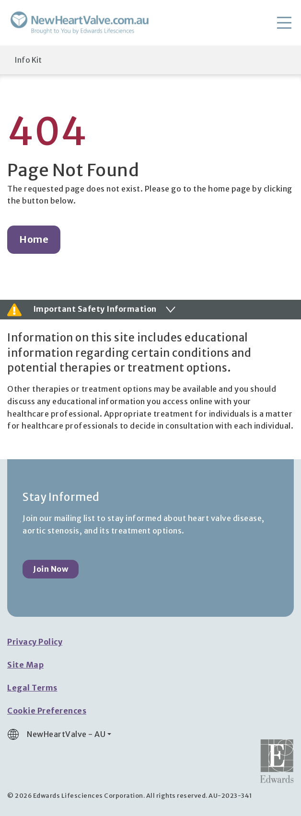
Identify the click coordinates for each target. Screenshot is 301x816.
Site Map (25, 664)
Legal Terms (32, 687)
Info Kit (28, 60)
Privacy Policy (34, 641)
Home (33, 239)
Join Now (50, 569)
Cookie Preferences (46, 710)
